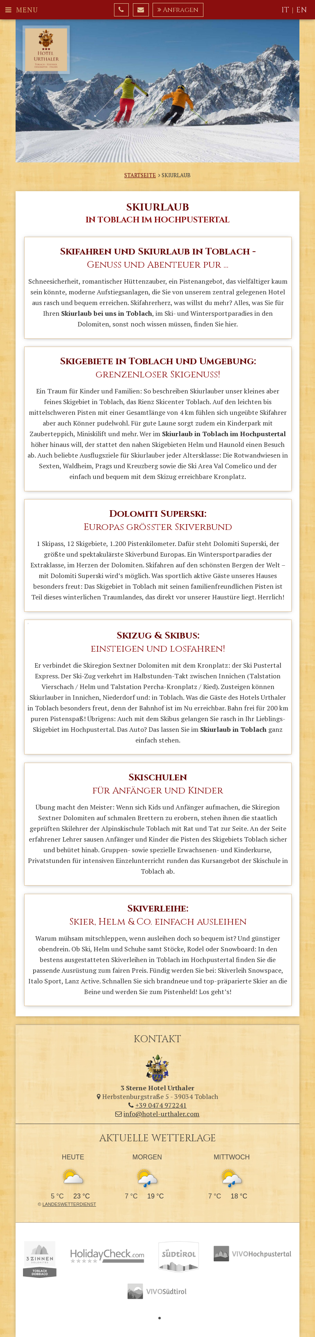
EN (301, 10)
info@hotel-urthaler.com (157, 1113)
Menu (21, 9)
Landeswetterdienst (69, 1204)
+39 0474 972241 (157, 1105)
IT (285, 10)
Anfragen (178, 9)
